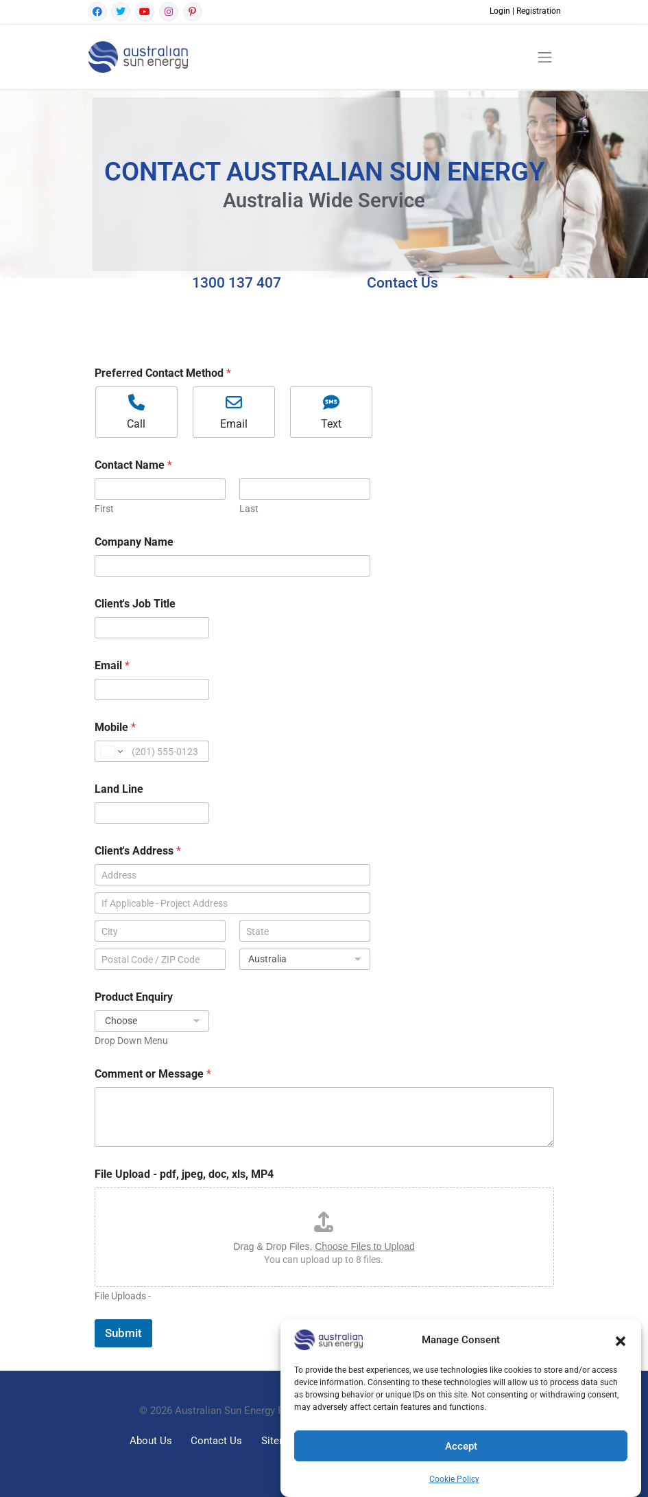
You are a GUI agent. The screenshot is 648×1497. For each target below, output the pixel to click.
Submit (123, 1333)
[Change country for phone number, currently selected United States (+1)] (111, 751)
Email (112, 665)
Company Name (134, 541)
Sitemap (280, 1441)
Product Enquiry (134, 996)
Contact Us (216, 1441)
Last (249, 508)
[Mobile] (152, 751)
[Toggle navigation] (545, 57)
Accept (461, 1446)
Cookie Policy (454, 1479)
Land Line (119, 789)
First (104, 508)
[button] (620, 1340)
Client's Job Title (135, 603)
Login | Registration (525, 11)
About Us (151, 1441)
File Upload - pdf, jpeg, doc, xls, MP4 (184, 1174)
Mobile (115, 727)
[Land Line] (152, 813)
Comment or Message (153, 1073)
